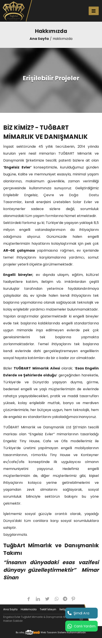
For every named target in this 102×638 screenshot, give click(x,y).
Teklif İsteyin (48, 609)
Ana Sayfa (39, 38)
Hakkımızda (29, 609)
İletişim (64, 609)
